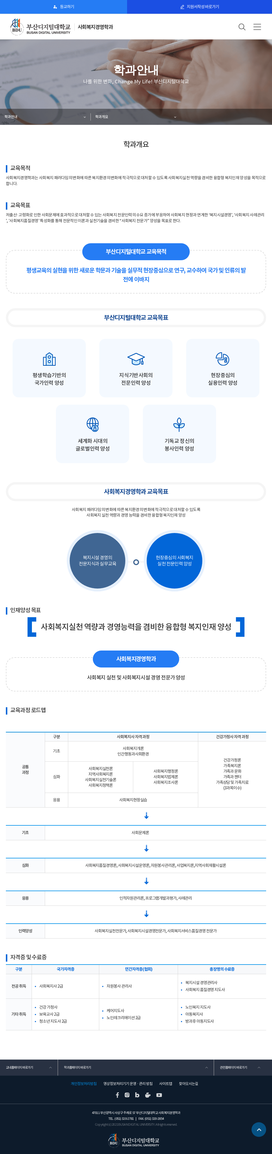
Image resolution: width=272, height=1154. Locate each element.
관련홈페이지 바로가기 (233, 1067)
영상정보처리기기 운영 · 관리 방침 (128, 1083)
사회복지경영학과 (95, 27)
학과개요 (101, 116)
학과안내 (10, 116)
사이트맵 (165, 1083)
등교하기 (67, 6)
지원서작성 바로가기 (203, 6)
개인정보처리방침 (84, 1083)
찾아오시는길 (188, 1083)
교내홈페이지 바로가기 (19, 1067)
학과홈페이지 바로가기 (77, 1067)
